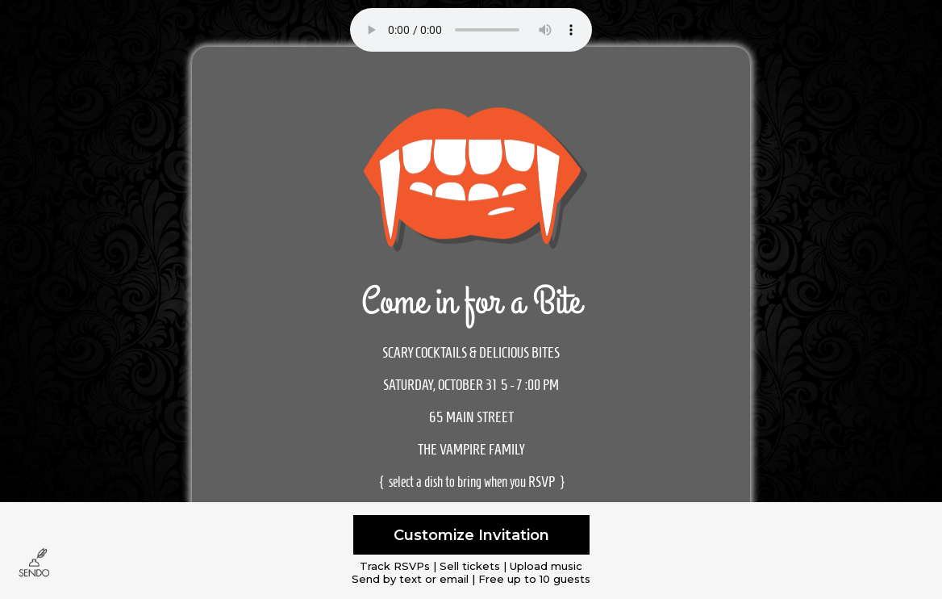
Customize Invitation (471, 535)
